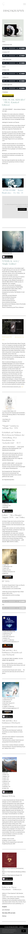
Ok (23, 930)
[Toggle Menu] (24, 4)
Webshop (4, 916)
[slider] (12, 48)
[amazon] (7, 576)
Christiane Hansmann (7, 363)
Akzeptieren (22, 209)
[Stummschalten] (20, 48)
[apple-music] (7, 256)
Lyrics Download (6, 909)
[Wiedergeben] (4, 48)
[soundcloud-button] (7, 644)
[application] (14, 48)
